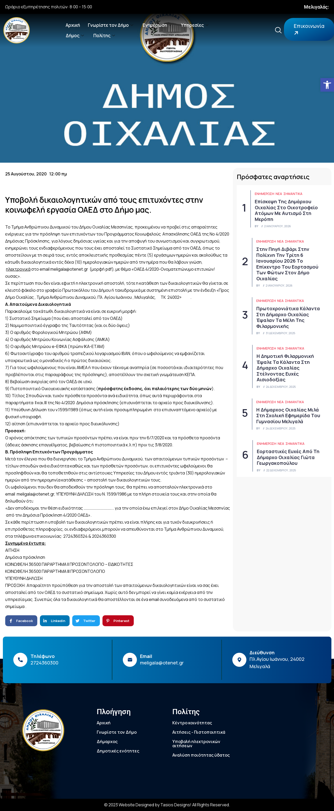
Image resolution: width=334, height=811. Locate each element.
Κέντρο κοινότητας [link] (192, 723)
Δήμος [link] (75, 35)
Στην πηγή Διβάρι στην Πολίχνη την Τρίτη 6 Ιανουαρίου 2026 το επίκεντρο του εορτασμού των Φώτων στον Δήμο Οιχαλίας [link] (287, 264)
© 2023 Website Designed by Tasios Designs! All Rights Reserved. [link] (167, 805)
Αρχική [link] (73, 25)
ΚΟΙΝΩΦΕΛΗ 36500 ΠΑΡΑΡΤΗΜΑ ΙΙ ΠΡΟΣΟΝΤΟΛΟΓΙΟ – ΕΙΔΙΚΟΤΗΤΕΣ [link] (69, 564)
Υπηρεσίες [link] (194, 25)
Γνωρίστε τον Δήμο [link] (110, 25)
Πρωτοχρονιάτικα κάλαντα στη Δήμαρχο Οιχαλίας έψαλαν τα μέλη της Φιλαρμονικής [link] (288, 317)
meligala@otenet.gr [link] (69, 269)
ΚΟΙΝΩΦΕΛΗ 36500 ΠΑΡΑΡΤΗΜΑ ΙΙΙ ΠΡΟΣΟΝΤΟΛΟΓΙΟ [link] (55, 571)
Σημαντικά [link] (292, 194)
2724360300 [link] (44, 663)
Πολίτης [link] (104, 35)
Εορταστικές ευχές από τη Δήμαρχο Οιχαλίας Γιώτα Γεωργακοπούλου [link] (288, 457)
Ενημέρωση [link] (157, 25)
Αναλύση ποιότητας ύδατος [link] (201, 755)
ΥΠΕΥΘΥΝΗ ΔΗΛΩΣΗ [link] (23, 578)
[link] (327, 85)
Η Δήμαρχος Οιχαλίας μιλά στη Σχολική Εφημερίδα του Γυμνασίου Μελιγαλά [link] (288, 415)
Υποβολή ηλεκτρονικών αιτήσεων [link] (196, 744)
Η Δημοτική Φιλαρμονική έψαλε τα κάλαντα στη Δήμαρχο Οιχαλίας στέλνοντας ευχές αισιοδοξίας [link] (285, 368)
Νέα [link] (279, 194)
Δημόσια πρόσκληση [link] (25, 557)
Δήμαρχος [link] (107, 741)
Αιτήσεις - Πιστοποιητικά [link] (198, 732)
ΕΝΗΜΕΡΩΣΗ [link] (264, 194)
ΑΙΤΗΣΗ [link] (12, 550)
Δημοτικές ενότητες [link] (118, 751)
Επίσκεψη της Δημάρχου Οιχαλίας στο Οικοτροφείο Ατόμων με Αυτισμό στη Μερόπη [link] (286, 210)
